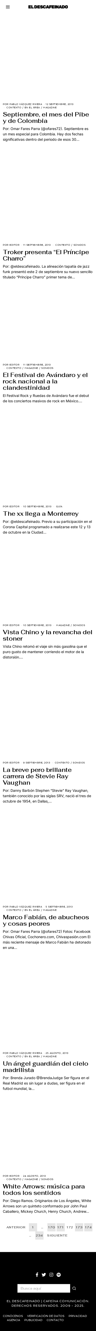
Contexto (13, 107)
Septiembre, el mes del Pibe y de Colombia (46, 118)
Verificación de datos (46, 1316)
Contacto (55, 1320)
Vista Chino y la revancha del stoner (47, 635)
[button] (74, 1288)
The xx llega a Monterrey (41, 513)
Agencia (13, 1320)
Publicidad (33, 1320)
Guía (59, 506)
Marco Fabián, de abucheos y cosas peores (46, 920)
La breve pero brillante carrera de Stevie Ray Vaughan (37, 776)
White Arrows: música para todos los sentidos (44, 1190)
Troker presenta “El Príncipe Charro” (46, 255)
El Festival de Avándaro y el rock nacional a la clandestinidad (45, 381)
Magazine (50, 107)
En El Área (32, 107)
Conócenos (13, 1316)
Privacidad (78, 1316)
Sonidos (79, 245)
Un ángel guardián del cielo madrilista (45, 1067)
